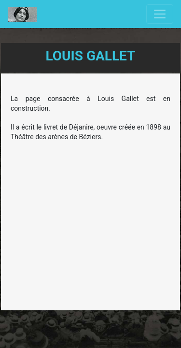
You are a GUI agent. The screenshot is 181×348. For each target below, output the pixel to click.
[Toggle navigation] (159, 14)
